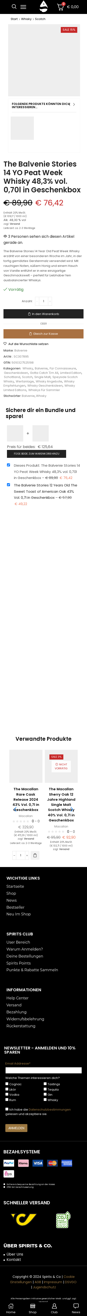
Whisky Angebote (49, 381)
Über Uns (14, 1254)
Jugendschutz (44, 1287)
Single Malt (42, 377)
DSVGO (71, 1282)
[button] (14, 7)
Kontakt (13, 1259)
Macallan (26, 816)
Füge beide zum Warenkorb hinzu (36, 453)
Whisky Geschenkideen (45, 385)
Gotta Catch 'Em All (44, 373)
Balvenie (20, 350)
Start (14, 19)
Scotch (40, 19)
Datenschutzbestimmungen (50, 1109)
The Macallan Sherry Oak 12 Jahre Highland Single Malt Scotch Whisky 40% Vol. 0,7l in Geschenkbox (61, 804)
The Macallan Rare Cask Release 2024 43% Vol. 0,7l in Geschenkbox (26, 799)
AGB (38, 1282)
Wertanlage (25, 381)
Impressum (53, 1282)
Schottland (12, 377)
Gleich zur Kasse (45, 334)
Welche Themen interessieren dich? (32, 1078)
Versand (15, 224)
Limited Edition (70, 373)
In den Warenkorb (45, 314)
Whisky (26, 19)
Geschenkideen (16, 373)
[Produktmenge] (43, 301)
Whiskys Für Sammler (44, 390)
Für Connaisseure (63, 368)
